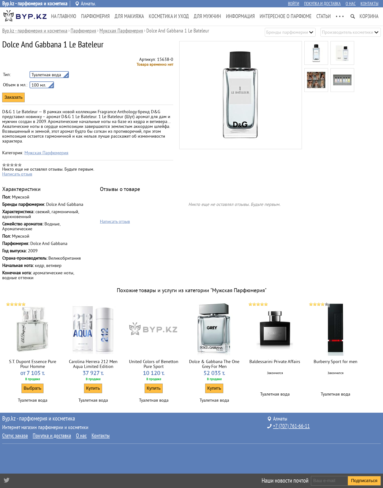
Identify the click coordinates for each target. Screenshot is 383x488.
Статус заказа (15, 436)
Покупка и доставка (322, 3)
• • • (340, 16)
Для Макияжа (129, 16)
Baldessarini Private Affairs (274, 361)
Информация (240, 16)
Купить (93, 388)
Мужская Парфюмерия (46, 152)
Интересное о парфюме (285, 16)
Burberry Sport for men (335, 361)
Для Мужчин (207, 16)
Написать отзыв (17, 174)
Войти (293, 3)
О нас (351, 3)
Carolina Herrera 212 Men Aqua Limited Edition (93, 364)
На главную (63, 16)
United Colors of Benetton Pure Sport (153, 364)
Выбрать (33, 388)
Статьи (323, 16)
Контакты (369, 3)
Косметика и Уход (169, 16)
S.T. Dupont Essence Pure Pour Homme (32, 364)
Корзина (369, 16)
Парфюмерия (95, 16)
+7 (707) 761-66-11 (291, 426)
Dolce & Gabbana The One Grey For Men (214, 364)
